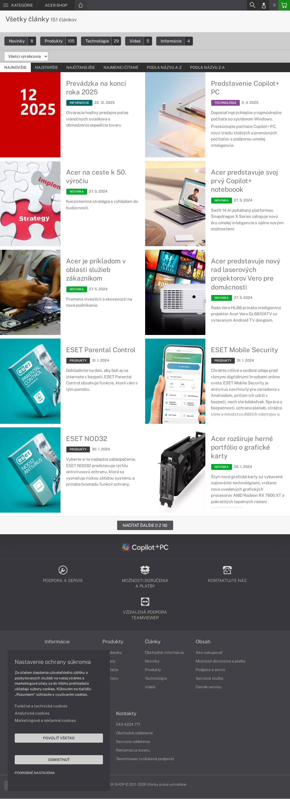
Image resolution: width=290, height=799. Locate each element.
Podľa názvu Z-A (207, 67)
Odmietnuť (53, 759)
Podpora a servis (210, 670)
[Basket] (284, 5)
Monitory (110, 678)
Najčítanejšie (80, 67)
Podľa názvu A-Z (164, 67)
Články (153, 641)
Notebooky (112, 653)
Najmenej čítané (121, 67)
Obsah (203, 641)
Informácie (177, 41)
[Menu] (18, 5)
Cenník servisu (208, 687)
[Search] (252, 5)
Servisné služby (209, 678)
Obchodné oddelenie (134, 733)
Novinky (22, 41)
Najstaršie (46, 67)
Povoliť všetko (53, 737)
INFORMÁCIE (79, 103)
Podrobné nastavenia (35, 772)
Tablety (108, 661)
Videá (141, 41)
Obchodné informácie (164, 653)
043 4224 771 (128, 724)
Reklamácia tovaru (133, 750)
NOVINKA (77, 191)
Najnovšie (15, 67)
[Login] (263, 5)
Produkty (61, 41)
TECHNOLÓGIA (225, 103)
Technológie (103, 41)
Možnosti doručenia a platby (221, 661)
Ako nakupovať (209, 653)
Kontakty (126, 713)
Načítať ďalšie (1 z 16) (145, 525)
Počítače (110, 670)
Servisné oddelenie (133, 742)
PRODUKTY (78, 360)
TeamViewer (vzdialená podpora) (145, 759)
